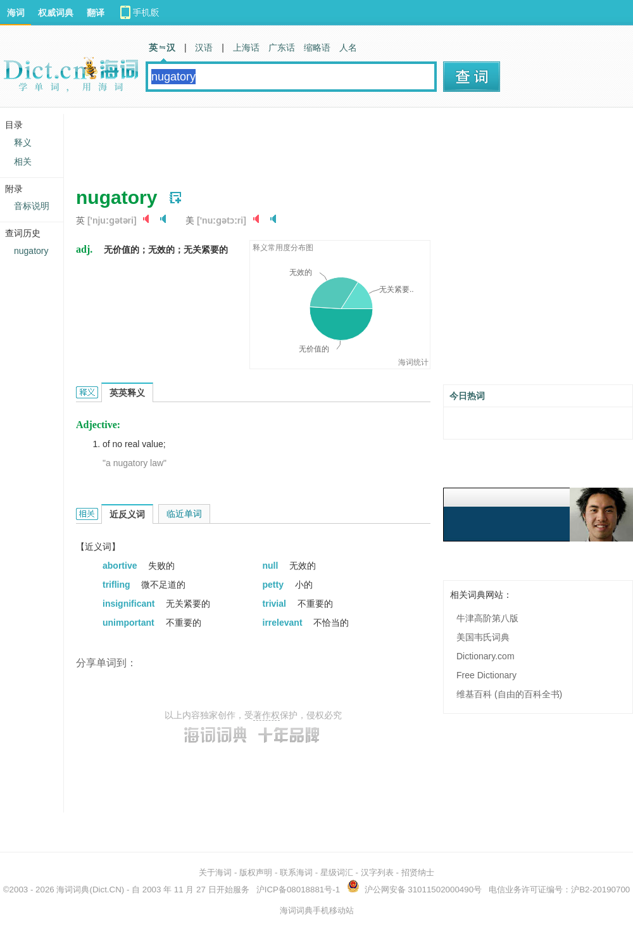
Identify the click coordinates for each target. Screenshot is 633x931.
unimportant (130, 623)
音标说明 (31, 206)
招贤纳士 (417, 872)
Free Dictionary (486, 675)
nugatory (31, 251)
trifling (117, 585)
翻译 (95, 13)
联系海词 (296, 872)
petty (274, 585)
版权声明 (255, 872)
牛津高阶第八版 (487, 618)
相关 (23, 161)
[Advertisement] (306, 142)
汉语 (204, 47)
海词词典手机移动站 (317, 910)
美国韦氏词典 (483, 637)
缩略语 (317, 47)
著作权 (266, 715)
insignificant (130, 603)
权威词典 (55, 13)
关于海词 (215, 872)
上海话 (246, 47)
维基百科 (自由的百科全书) (509, 694)
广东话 (281, 47)
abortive (121, 565)
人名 (348, 47)
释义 (23, 142)
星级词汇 (336, 872)
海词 (16, 13)
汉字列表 (377, 872)
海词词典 (72, 889)
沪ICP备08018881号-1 (298, 889)
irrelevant (284, 623)
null (272, 565)
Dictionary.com (485, 656)
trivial (276, 603)
